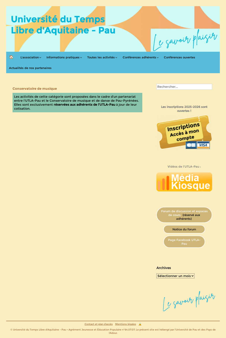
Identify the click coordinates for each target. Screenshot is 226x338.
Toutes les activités (101, 57)
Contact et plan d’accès (99, 324)
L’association (29, 57)
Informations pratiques (63, 57)
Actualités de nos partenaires (30, 68)
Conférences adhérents (139, 57)
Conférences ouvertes (179, 57)
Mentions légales (125, 324)
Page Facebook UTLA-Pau (184, 241)
